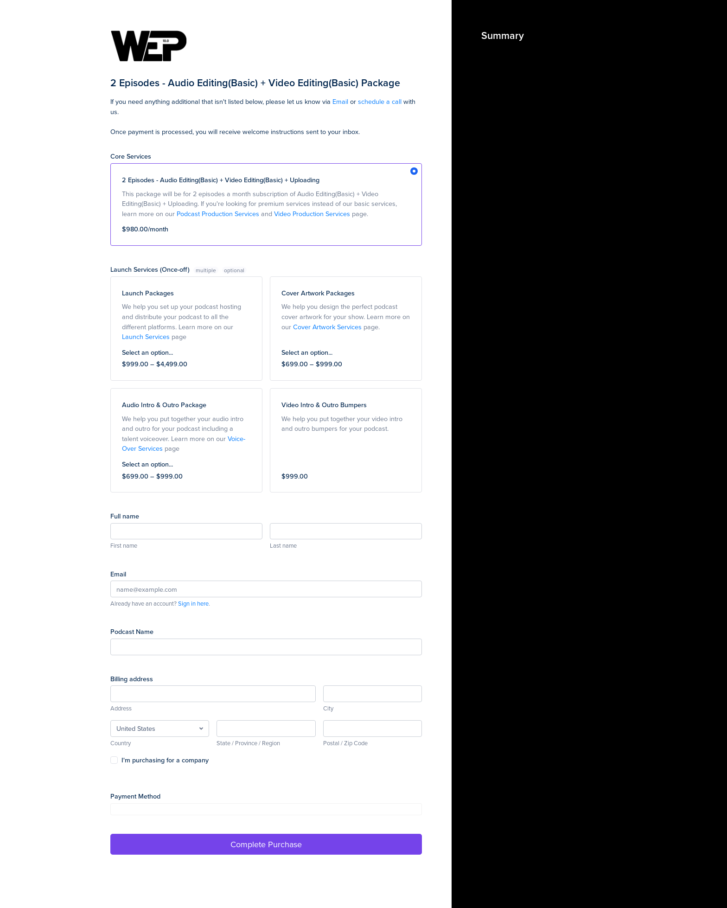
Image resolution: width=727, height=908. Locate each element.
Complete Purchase (266, 844)
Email (340, 101)
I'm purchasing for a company (165, 760)
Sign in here (193, 603)
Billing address (131, 679)
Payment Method (135, 796)
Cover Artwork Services (327, 327)
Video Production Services (312, 213)
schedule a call (380, 101)
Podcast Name (131, 631)
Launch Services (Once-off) (165, 269)
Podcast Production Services (218, 213)
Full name (124, 516)
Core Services (130, 156)
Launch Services (146, 336)
